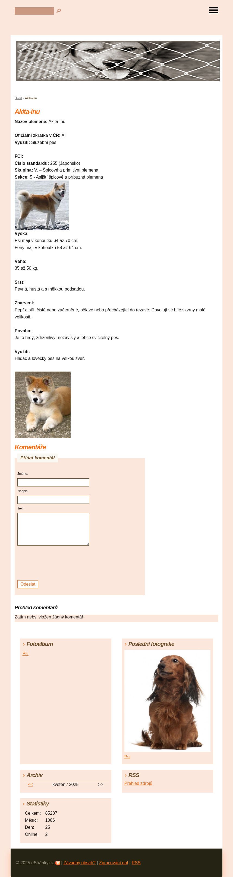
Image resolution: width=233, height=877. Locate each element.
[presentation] (54, 563)
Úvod (18, 98)
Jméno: (22, 474)
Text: (20, 508)
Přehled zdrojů (138, 783)
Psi (26, 653)
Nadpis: (23, 491)
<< (30, 784)
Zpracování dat (113, 862)
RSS (136, 862)
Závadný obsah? (80, 862)
